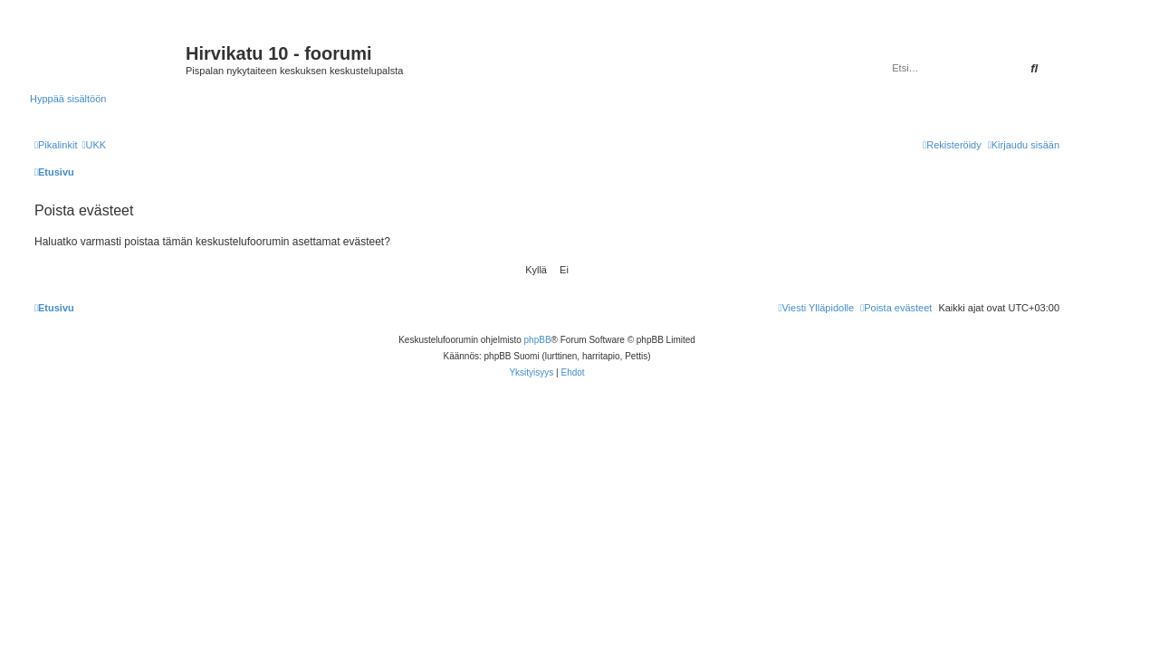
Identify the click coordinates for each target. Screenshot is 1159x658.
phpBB (537, 340)
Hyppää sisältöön (68, 98)
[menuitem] (93, 144)
